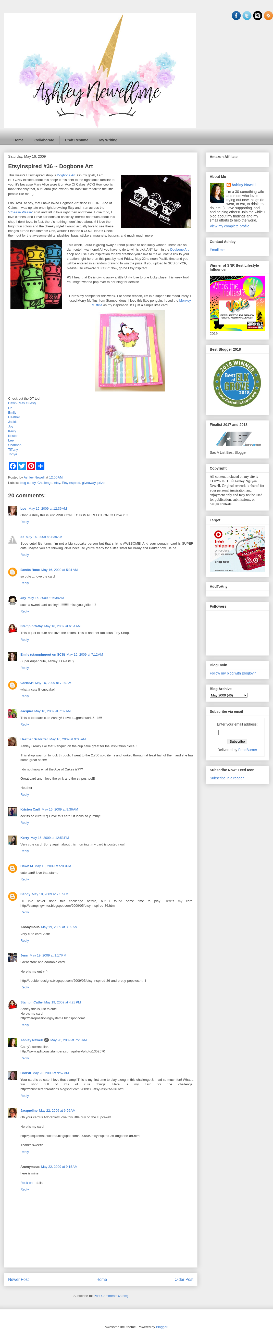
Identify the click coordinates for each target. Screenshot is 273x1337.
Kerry (12, 431)
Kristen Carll (30, 809)
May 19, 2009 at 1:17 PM (48, 955)
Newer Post (18, 1279)
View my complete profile (229, 226)
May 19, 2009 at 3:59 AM (59, 927)
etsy (57, 483)
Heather (14, 417)
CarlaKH (26, 683)
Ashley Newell (31, 1040)
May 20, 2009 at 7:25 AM (68, 1040)
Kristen (13, 436)
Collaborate (44, 140)
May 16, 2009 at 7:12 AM (85, 654)
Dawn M (26, 866)
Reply (24, 522)
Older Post (184, 1279)
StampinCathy (31, 626)
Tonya (12, 454)
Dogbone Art (66, 175)
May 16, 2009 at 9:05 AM (67, 739)
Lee (11, 440)
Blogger (161, 1327)
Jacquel (26, 711)
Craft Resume (76, 140)
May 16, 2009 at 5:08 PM (52, 866)
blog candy (28, 483)
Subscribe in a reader (227, 778)
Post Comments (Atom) (111, 1296)
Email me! (218, 250)
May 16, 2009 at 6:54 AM (62, 626)
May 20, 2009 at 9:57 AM (50, 1073)
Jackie (13, 422)
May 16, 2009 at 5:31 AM (59, 570)
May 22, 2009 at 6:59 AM (57, 1110)
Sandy (25, 894)
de (22, 537)
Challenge (45, 483)
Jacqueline (29, 1110)
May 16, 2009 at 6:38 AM (46, 598)
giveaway (88, 483)
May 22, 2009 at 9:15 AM (59, 1167)
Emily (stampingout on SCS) (42, 654)
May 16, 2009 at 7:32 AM (52, 711)
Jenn (24, 955)
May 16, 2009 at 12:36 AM (48, 508)
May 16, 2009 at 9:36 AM (60, 809)
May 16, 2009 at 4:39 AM (44, 537)
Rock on (26, 1183)
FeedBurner (247, 750)
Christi (25, 1073)
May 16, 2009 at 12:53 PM (50, 838)
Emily (12, 412)
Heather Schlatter (34, 739)
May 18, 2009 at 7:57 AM (50, 894)
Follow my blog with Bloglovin (233, 673)
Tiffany (13, 449)
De (10, 408)
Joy (10, 426)
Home (18, 140)
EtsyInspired (71, 483)
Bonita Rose (30, 570)
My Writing (108, 140)
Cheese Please (20, 212)
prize (101, 483)
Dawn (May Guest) (22, 403)
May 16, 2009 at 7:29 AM (53, 683)
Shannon (14, 445)
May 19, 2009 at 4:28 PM (62, 1002)
